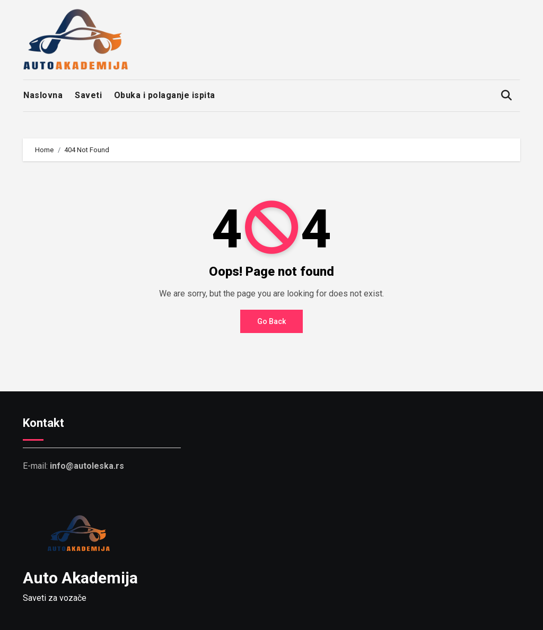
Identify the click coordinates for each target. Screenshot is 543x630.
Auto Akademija (80, 577)
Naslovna (43, 95)
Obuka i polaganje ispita (164, 95)
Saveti (88, 95)
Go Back (271, 321)
